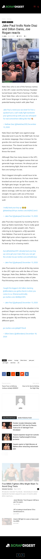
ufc (18, 362)
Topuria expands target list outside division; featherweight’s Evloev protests (26, 437)
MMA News (9, 22)
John (5, 36)
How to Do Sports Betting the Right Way (30, 387)
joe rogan (5, 362)
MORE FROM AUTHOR (25, 418)
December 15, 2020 (30, 216)
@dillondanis (8, 291)
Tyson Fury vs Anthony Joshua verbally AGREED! (10, 387)
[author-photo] (20, 405)
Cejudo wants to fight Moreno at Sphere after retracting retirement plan (25, 446)
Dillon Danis (23, 360)
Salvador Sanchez (7, 489)
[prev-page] (3, 454)
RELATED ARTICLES (9, 418)
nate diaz (12, 362)
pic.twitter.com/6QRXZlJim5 (26, 211)
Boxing (9, 19)
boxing (16, 360)
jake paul (31, 360)
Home (3, 19)
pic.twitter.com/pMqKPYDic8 (14, 328)
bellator (10, 360)
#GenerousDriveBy (20, 294)
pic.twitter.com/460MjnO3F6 (14, 297)
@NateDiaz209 (9, 211)
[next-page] (6, 454)
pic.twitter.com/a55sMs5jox (26, 257)
